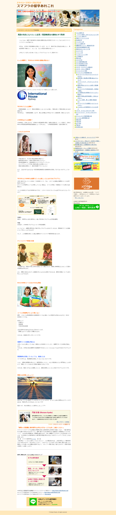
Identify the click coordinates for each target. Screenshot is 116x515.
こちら (34, 439)
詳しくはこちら (79, 197)
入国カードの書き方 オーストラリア (85, 137)
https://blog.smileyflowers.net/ (52, 492)
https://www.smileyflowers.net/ (60, 490)
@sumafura (48, 494)
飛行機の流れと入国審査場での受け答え (86, 144)
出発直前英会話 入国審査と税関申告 (85, 150)
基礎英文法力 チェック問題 (83, 148)
